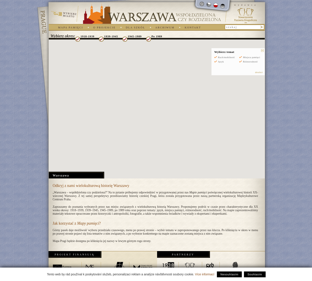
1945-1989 (135, 36)
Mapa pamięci (70, 27)
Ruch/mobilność (226, 57)
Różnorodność (250, 61)
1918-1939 (87, 36)
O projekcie (104, 27)
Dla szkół (135, 27)
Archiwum (165, 27)
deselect (259, 72)
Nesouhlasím (229, 274)
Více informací (204, 274)
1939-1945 (111, 36)
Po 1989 (156, 36)
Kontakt (193, 27)
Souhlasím (254, 274)
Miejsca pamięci (251, 57)
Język (221, 61)
